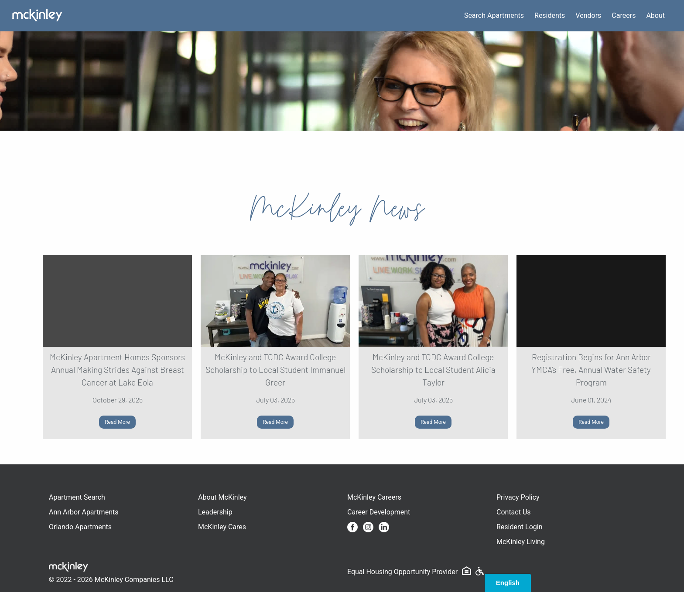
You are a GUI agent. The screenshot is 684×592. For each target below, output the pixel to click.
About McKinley (222, 497)
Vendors (588, 15)
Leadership (215, 512)
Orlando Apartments (80, 527)
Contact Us (513, 512)
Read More (117, 422)
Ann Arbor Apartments (83, 512)
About (655, 15)
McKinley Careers (374, 497)
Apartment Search (77, 497)
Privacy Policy (518, 497)
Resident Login (519, 527)
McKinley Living (520, 542)
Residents (549, 15)
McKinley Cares (222, 527)
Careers (624, 15)
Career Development (378, 512)
